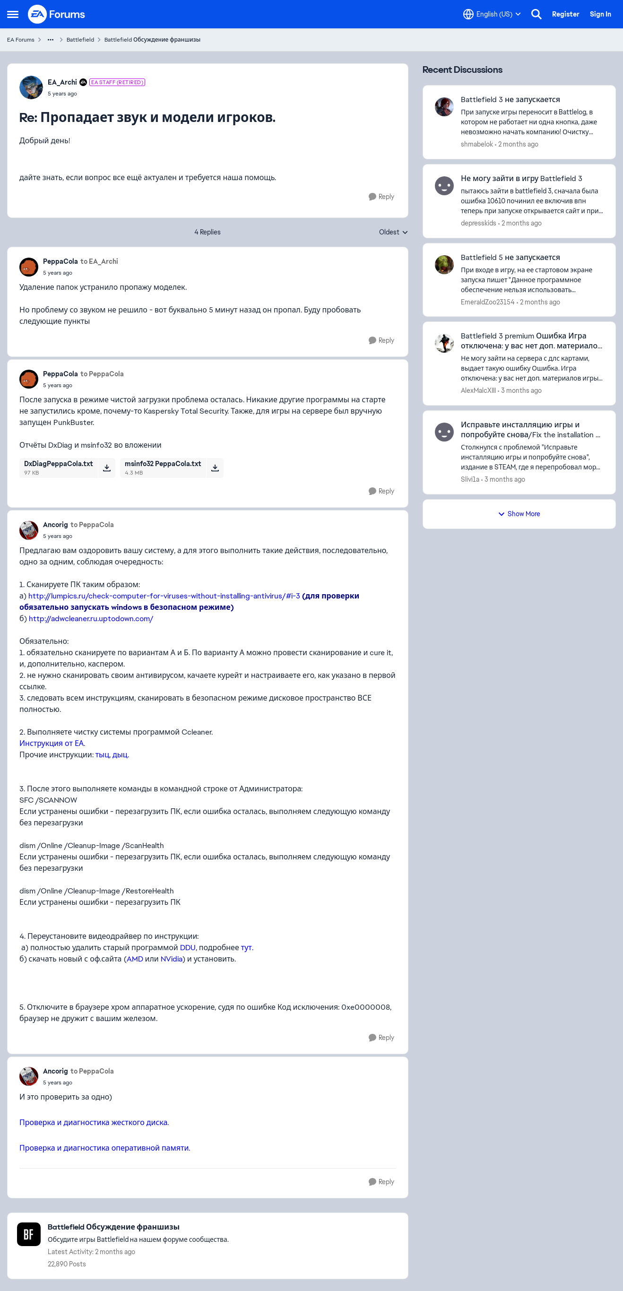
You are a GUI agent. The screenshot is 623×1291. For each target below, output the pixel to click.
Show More (519, 514)
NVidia (171, 959)
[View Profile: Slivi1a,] (444, 432)
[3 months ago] (520, 391)
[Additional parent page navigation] (50, 39)
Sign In (600, 14)
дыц (120, 755)
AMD (135, 959)
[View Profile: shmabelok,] (444, 106)
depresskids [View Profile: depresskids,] (478, 223)
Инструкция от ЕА (51, 743)
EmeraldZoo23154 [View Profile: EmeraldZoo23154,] (488, 301)
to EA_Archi (99, 261)
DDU (188, 948)
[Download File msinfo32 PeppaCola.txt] (215, 468)
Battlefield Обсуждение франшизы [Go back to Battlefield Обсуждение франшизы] (152, 39)
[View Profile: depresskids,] (444, 185)
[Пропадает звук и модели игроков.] (96, 93)
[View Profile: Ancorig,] (28, 530)
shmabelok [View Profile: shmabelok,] (477, 144)
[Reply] (381, 197)
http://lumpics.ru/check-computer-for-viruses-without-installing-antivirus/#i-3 (164, 596)
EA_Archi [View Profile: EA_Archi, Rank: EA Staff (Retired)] (62, 82)
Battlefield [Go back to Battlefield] (80, 39)
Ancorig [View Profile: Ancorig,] (55, 524)
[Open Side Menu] (12, 14)
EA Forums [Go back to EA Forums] (21, 39)
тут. (247, 948)
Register (566, 14)
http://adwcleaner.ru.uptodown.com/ (91, 619)
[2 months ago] (516, 144)
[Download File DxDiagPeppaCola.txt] (106, 468)
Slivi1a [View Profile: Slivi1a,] (470, 479)
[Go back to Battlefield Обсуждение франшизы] (138, 1227)
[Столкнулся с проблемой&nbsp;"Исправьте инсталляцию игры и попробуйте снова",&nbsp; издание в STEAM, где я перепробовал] (532, 457)
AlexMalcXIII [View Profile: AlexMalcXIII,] (478, 390)
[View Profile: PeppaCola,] (28, 267)
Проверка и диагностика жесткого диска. (94, 1122)
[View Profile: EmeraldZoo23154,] (444, 264)
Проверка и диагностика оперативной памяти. (104, 1148)
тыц (102, 755)
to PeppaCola (102, 374)
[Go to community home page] (57, 14)
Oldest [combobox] (393, 232)
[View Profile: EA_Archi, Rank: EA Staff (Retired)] (31, 87)
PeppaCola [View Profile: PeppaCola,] (60, 261)
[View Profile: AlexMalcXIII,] (444, 343)
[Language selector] (492, 14)
